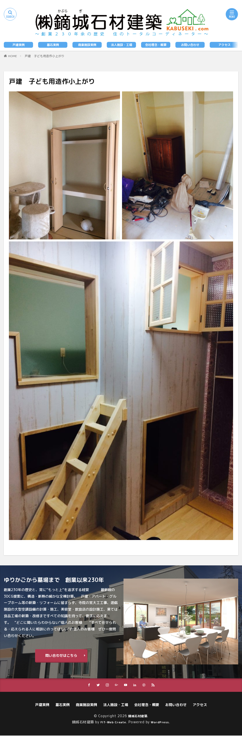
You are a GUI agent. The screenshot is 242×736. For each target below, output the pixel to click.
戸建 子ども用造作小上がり (44, 56)
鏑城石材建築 (138, 716)
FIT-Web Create (112, 722)
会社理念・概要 (155, 44)
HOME (12, 56)
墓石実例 (53, 44)
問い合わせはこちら (61, 655)
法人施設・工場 (121, 44)
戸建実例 (18, 44)
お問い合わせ (190, 44)
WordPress (162, 722)
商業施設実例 (87, 44)
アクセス (224, 44)
